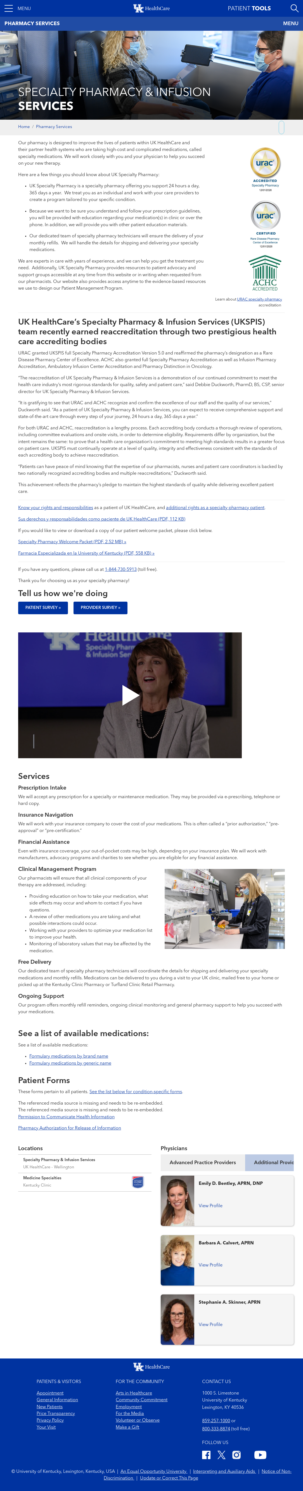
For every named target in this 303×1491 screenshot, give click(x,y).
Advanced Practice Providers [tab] (203, 1162)
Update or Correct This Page (169, 1478)
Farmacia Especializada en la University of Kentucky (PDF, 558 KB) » (86, 553)
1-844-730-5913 (121, 570)
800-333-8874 (216, 1429)
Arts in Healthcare (134, 1393)
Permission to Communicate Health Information (66, 1117)
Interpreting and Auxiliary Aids (224, 1471)
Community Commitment (141, 1400)
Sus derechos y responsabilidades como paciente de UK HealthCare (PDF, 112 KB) (101, 519)
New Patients (50, 1407)
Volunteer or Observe (138, 1420)
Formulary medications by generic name (70, 1063)
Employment (129, 1407)
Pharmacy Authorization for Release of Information (69, 1128)
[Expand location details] (85, 1164)
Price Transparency (56, 1414)
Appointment (50, 1393)
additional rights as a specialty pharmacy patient (215, 508)
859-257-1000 (216, 1421)
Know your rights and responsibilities (55, 508)
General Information (57, 1400)
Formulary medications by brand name (68, 1056)
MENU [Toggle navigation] (291, 23)
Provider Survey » (100, 608)
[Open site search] (294, 8)
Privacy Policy (50, 1420)
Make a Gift (127, 1427)
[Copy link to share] (281, 127)
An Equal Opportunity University (154, 1471)
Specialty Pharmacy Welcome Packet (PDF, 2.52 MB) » (72, 542)
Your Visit (46, 1427)
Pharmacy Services (54, 127)
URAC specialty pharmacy (259, 299)
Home (24, 127)
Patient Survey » (43, 608)
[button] (17, 8)
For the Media (130, 1414)
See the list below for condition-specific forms (135, 1092)
